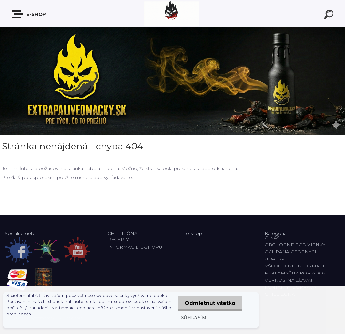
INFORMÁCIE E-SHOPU (134, 247)
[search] (329, 15)
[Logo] (172, 13)
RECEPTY (119, 239)
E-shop (29, 14)
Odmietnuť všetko (209, 303)
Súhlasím (192, 317)
